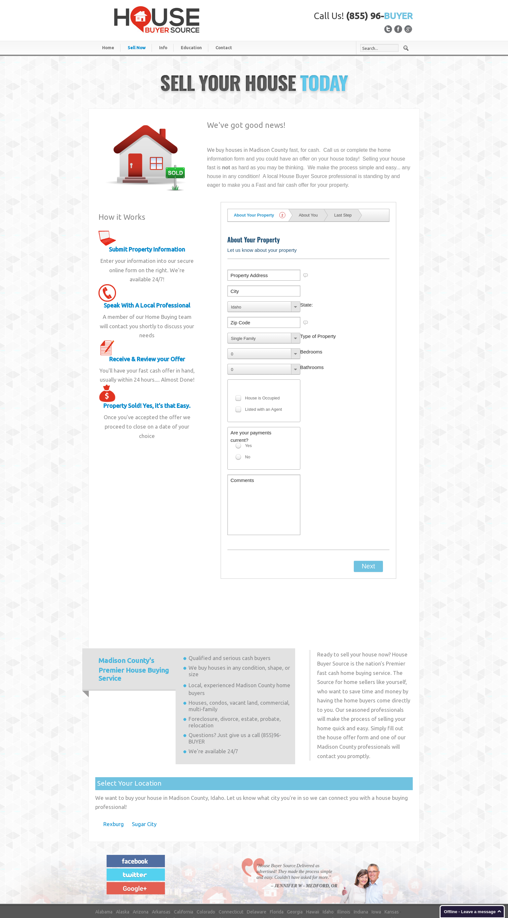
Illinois (343, 858)
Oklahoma (249, 874)
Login (407, 896)
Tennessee (106, 881)
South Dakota (388, 874)
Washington (201, 881)
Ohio (231, 874)
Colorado (206, 858)
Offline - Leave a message (470, 911)
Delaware (256, 858)
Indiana (361, 858)
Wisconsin (257, 881)
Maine (146, 866)
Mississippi (270, 866)
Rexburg (113, 770)
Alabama (103, 858)
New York (150, 874)
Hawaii (312, 858)
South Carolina (356, 874)
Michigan (222, 866)
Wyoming (280, 881)
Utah (141, 881)
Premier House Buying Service (133, 616)
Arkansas (161, 858)
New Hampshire (383, 866)
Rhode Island (325, 874)
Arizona (140, 858)
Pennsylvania (295, 874)
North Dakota (209, 874)
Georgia (295, 858)
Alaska (122, 858)
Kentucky (104, 866)
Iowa (376, 858)
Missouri (293, 866)
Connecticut (231, 858)
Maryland (165, 866)
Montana (314, 866)
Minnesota (245, 866)
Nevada (356, 866)
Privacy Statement (380, 896)
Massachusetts (193, 866)
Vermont (158, 881)
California (183, 858)
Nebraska (336, 866)
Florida (276, 858)
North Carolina (177, 874)
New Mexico (124, 874)
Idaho (328, 858)
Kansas (392, 858)
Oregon (271, 874)
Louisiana (127, 866)
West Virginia (230, 881)
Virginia (178, 881)
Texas (127, 881)
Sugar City (144, 770)
